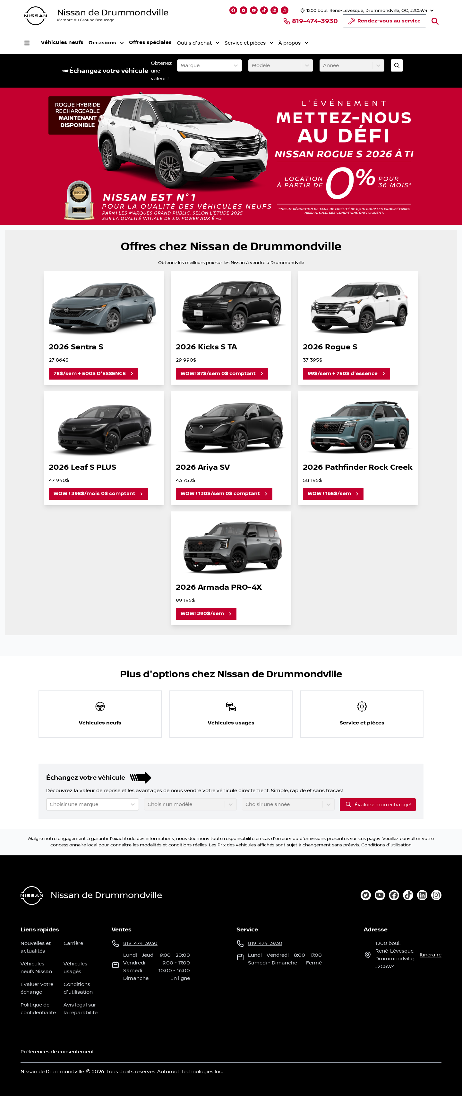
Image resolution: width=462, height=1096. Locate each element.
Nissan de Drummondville (112, 12)
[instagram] (436, 895)
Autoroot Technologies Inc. (190, 1072)
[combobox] (181, 65)
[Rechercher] (435, 21)
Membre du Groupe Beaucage (85, 20)
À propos (293, 43)
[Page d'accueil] (32, 895)
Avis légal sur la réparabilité (81, 1008)
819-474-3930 (310, 21)
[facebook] (394, 895)
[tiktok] (408, 895)
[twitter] (366, 895)
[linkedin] (422, 895)
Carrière (73, 943)
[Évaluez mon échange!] (397, 65)
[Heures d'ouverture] (366, 10)
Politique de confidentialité (38, 1008)
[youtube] (380, 895)
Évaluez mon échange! (378, 804)
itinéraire (430, 955)
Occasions (106, 43)
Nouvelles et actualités (36, 947)
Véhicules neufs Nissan (36, 967)
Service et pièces (249, 43)
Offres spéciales (150, 42)
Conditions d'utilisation (386, 845)
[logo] (35, 15)
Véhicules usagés (75, 967)
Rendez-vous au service (384, 23)
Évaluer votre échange (37, 988)
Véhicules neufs (62, 42)
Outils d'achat (198, 43)
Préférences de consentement (57, 1052)
